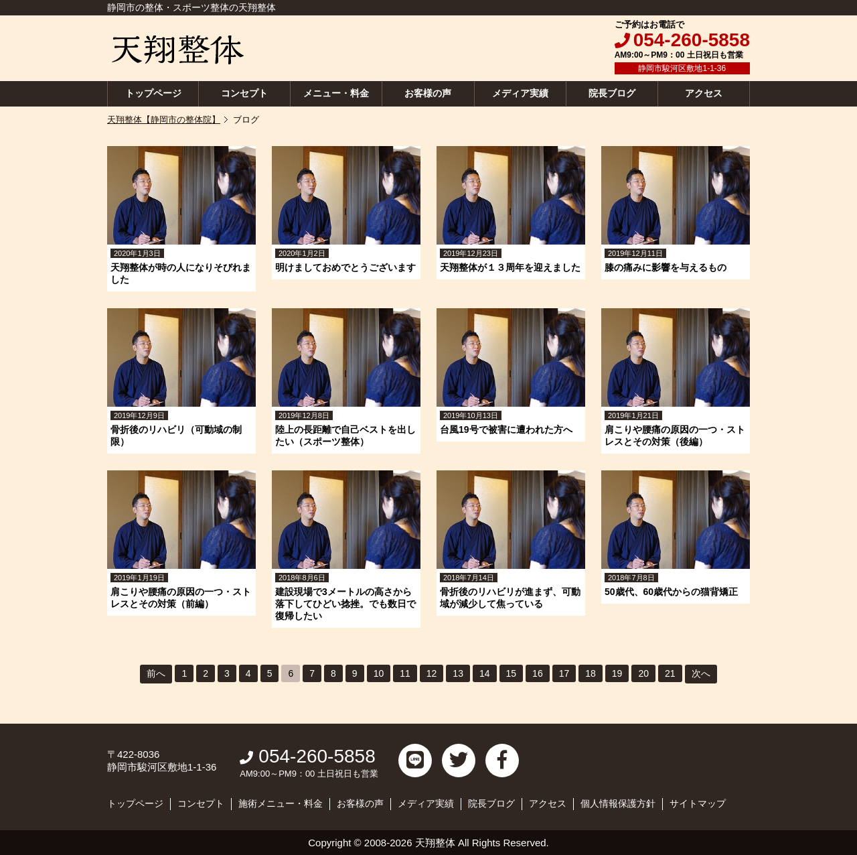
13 (458, 673)
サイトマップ (698, 803)
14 (484, 673)
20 (643, 673)
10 (379, 673)
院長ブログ (612, 93)
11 (405, 673)
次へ (701, 673)
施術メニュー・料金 (280, 803)
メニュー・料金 (336, 93)
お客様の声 (427, 93)
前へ (156, 673)
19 (617, 673)
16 (537, 673)
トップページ (153, 93)
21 (670, 673)
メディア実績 (520, 93)
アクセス (703, 93)
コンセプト (244, 93)
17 (564, 673)
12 (431, 673)
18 (590, 673)
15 (511, 673)
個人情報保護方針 (617, 803)
